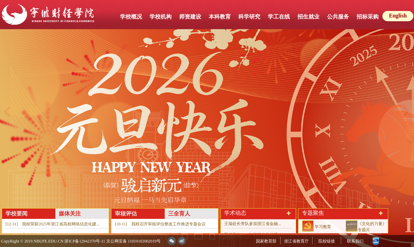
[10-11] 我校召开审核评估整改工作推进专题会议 (160, 224)
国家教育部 (266, 241)
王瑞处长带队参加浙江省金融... (252, 223)
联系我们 (355, 241)
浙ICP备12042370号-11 (84, 241)
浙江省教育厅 (296, 241)
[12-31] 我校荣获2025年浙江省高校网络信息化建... (52, 224)
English (398, 16)
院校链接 (326, 241)
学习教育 (323, 226)
